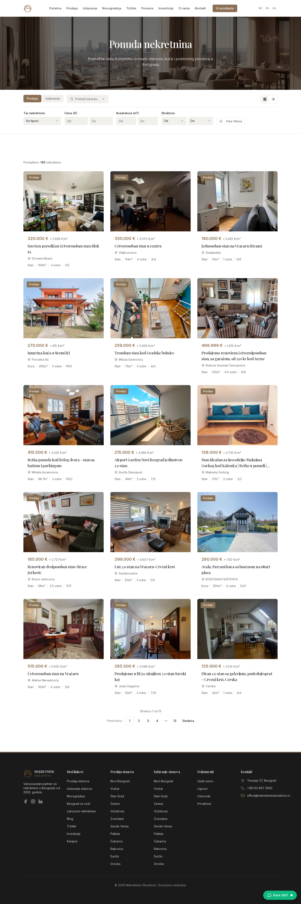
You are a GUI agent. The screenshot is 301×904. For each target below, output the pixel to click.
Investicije (165, 8)
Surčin (114, 856)
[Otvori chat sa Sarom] (280, 895)
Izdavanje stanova (79, 788)
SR (260, 8)
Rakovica (116, 849)
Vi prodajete (225, 8)
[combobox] (87, 99)
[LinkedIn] (40, 801)
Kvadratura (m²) (127, 113)
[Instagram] (33, 801)
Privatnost (204, 803)
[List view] (273, 99)
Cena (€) (70, 113)
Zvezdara (117, 818)
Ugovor (202, 788)
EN (267, 8)
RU (274, 8)
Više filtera (230, 121)
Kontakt (200, 8)
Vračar (115, 788)
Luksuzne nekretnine (81, 811)
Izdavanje (90, 8)
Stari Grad (117, 796)
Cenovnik (203, 796)
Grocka (115, 864)
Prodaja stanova (78, 781)
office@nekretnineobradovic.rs (268, 795)
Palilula (115, 834)
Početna (55, 8)
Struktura (168, 113)
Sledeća (188, 721)
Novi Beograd (120, 781)
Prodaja (72, 8)
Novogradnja (111, 8)
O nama (184, 8)
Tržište (131, 8)
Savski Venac (119, 826)
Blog (70, 818)
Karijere (72, 841)
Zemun (115, 803)
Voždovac (117, 811)
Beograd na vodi (78, 803)
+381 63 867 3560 (259, 788)
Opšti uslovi (205, 781)
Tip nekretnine (34, 113)
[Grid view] (264, 99)
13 (174, 721)
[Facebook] (25, 801)
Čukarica (116, 841)
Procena (147, 8)
